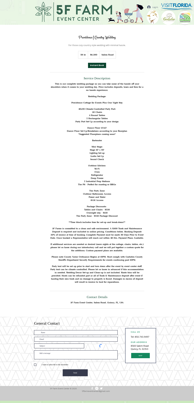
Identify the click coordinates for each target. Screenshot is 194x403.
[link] (97, 65)
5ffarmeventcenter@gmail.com (96, 391)
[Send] (75, 372)
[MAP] (140, 355)
